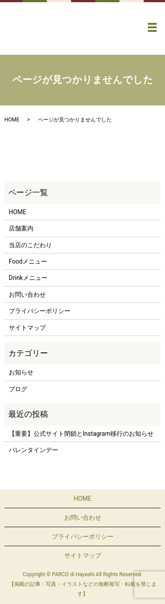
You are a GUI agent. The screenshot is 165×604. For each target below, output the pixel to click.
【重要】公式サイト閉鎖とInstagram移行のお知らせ (81, 433)
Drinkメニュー (28, 277)
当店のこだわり (30, 245)
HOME (11, 120)
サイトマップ (27, 327)
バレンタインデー (33, 449)
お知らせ (21, 372)
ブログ (18, 389)
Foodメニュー (28, 261)
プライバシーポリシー (39, 310)
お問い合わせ (27, 294)
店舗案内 (21, 228)
